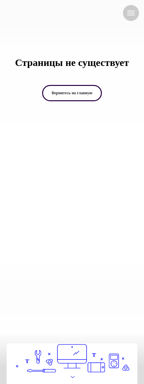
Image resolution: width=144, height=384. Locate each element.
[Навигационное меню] (131, 13)
